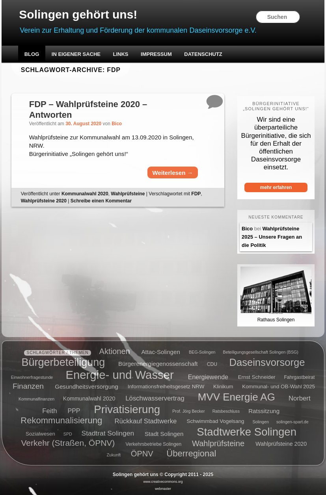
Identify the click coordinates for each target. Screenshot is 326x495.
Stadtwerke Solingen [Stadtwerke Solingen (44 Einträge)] (246, 432)
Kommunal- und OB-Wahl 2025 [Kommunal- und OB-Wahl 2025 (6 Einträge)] (278, 387)
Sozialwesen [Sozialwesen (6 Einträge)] (40, 434)
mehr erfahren (276, 187)
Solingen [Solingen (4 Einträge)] (260, 421)
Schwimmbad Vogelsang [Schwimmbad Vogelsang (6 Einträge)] (215, 422)
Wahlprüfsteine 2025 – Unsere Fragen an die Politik (272, 237)
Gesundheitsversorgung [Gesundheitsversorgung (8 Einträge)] (86, 386)
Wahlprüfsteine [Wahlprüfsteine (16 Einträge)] (218, 443)
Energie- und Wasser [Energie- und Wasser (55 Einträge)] (119, 374)
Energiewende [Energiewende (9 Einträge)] (208, 376)
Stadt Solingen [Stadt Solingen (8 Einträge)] (164, 433)
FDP (196, 194)
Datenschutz (203, 54)
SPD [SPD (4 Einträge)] (67, 434)
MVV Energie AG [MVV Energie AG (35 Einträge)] (236, 396)
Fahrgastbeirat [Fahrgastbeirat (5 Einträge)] (299, 377)
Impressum (156, 54)
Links (121, 54)
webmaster (163, 489)
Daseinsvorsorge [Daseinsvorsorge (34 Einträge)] (267, 362)
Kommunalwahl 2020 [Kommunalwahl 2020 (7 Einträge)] (89, 398)
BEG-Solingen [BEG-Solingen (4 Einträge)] (202, 352)
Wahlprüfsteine (128, 194)
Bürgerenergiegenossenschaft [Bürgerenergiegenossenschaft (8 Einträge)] (158, 363)
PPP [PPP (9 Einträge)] (74, 410)
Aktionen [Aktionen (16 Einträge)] (114, 351)
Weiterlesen (172, 172)
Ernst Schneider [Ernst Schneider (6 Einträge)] (257, 377)
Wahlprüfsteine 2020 (44, 201)
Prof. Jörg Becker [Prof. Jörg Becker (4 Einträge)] (188, 411)
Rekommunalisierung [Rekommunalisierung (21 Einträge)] (61, 420)
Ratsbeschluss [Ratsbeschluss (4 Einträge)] (226, 411)
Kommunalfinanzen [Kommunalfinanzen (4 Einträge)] (36, 399)
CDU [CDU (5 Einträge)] (212, 364)
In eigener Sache (76, 54)
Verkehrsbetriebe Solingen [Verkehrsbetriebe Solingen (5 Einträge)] (154, 444)
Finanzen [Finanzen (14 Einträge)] (28, 386)
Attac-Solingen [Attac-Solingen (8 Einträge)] (161, 352)
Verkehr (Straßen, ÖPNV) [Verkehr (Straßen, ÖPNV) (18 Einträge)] (68, 443)
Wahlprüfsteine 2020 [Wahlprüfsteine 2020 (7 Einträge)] (281, 444)
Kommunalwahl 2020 (84, 194)
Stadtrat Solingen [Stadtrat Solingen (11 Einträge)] (108, 433)
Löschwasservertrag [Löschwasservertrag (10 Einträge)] (154, 398)
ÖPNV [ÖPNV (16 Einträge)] (142, 453)
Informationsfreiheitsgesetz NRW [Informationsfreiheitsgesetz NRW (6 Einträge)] (166, 387)
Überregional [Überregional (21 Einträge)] (191, 453)
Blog (31, 54)
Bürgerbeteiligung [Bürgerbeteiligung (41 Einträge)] (63, 362)
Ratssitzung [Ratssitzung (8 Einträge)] (263, 410)
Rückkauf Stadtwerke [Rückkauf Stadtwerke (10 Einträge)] (145, 421)
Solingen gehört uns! (78, 14)
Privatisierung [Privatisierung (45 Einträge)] (127, 409)
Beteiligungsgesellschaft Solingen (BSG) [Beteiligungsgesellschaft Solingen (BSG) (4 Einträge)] (260, 352)
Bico (117, 123)
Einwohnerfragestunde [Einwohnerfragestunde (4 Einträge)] (32, 377)
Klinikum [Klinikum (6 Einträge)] (223, 387)
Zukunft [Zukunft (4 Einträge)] (114, 454)
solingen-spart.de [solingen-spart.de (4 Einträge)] (292, 421)
